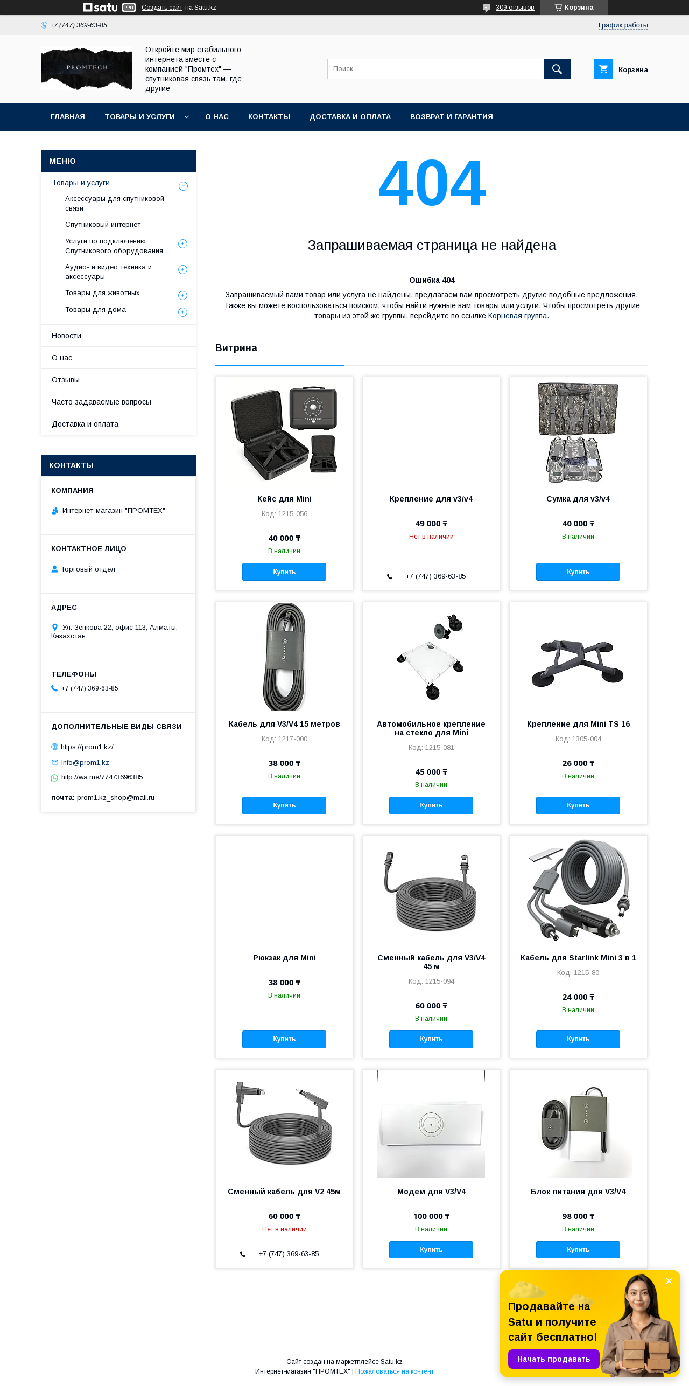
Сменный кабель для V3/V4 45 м (431, 962)
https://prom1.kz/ (87, 747)
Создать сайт (162, 7)
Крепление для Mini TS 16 (578, 724)
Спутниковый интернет (102, 224)
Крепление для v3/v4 (431, 498)
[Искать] (557, 69)
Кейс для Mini (284, 498)
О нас (217, 117)
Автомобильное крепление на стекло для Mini (431, 728)
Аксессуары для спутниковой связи (114, 203)
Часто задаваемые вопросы (101, 402)
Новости (66, 335)
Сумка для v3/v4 (578, 498)
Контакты (269, 117)
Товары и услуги (139, 117)
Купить (284, 572)
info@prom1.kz (85, 762)
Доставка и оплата (350, 117)
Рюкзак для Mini (284, 957)
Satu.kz (392, 1362)
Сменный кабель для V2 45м (284, 1191)
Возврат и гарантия (451, 117)
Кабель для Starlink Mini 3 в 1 (578, 957)
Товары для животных (102, 293)
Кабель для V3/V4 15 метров (284, 724)
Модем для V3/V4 (431, 1191)
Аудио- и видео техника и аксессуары (108, 272)
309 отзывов (515, 7)
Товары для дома (95, 309)
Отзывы (66, 379)
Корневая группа (517, 315)
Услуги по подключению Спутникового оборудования (114, 246)
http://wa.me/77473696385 (102, 777)
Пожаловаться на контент (394, 1371)
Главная (68, 117)
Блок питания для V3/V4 (578, 1191)
